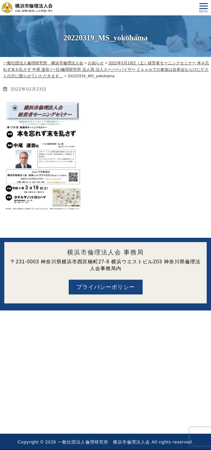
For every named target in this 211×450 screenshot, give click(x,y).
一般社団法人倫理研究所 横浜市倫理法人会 (104, 442)
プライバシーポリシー (105, 287)
